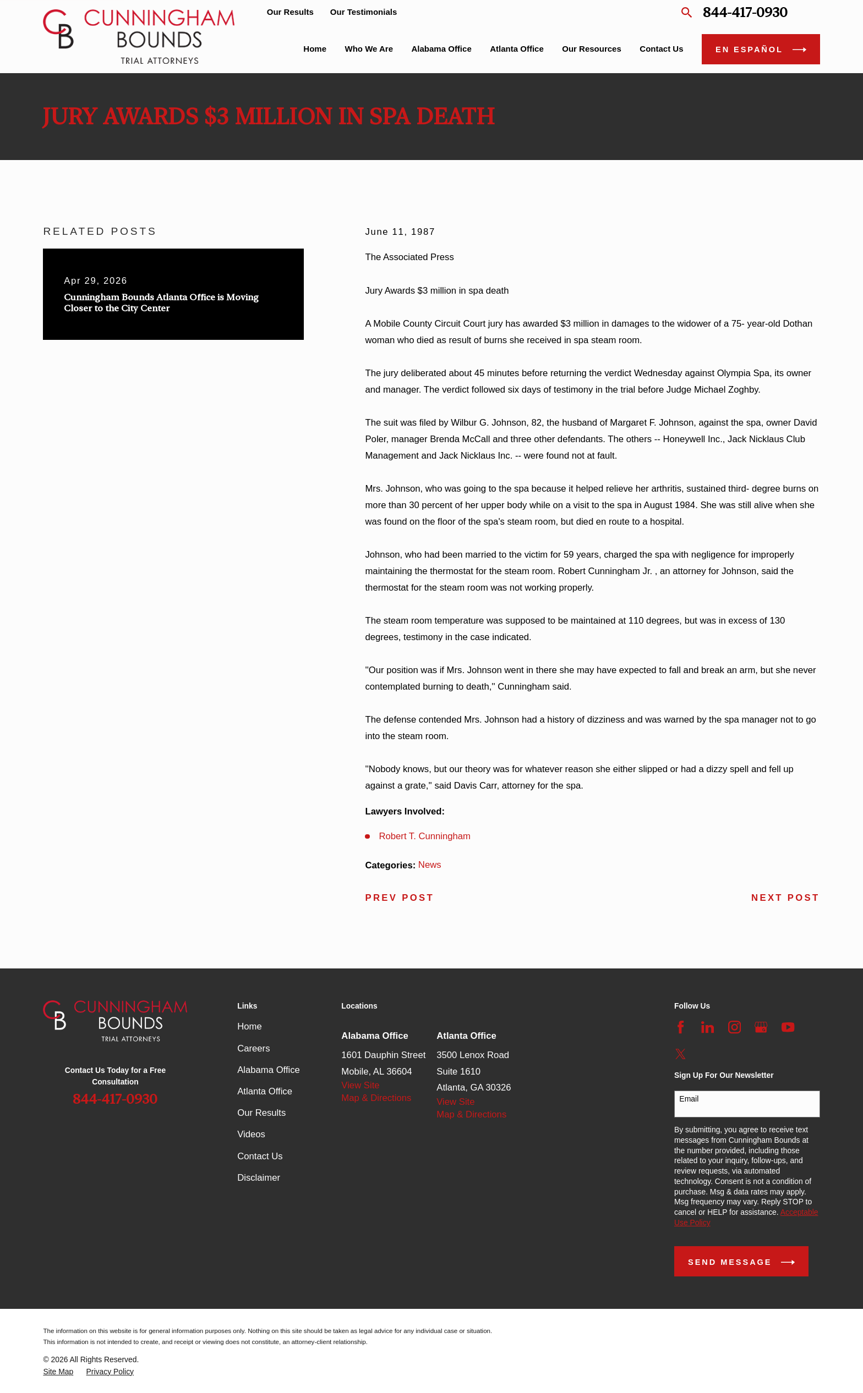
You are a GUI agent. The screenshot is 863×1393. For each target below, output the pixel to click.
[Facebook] (680, 1027)
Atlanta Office (264, 1091)
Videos (251, 1134)
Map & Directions (376, 1098)
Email (688, 1098)
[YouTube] (788, 1027)
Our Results (290, 11)
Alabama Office (268, 1070)
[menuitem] (58, 1372)
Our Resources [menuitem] (591, 48)
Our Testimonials (363, 11)
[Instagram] (734, 1027)
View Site (360, 1085)
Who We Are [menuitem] (369, 48)
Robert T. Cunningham (425, 836)
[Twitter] (680, 1054)
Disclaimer (258, 1177)
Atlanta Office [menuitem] (517, 48)
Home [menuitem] (314, 48)
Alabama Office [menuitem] (442, 48)
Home (249, 1026)
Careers (253, 1048)
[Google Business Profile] (761, 1027)
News (429, 865)
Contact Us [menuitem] (661, 48)
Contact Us (259, 1156)
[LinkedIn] (707, 1027)
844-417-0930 (745, 12)
